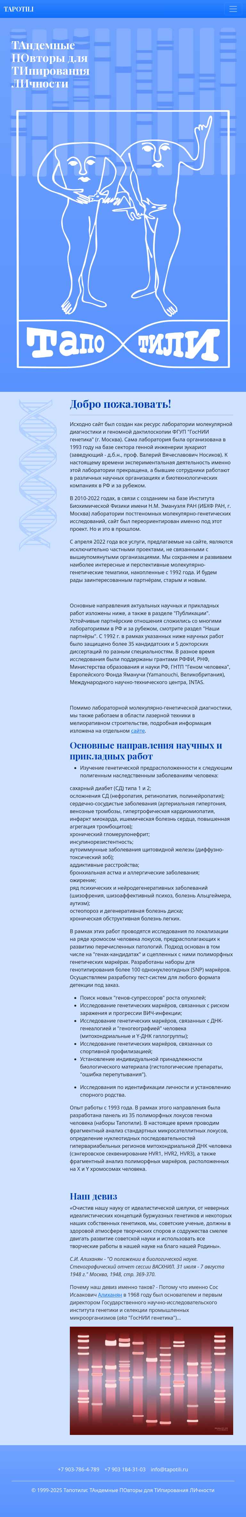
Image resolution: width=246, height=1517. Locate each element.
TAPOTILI (19, 8)
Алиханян (110, 1294)
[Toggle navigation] (233, 9)
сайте (138, 730)
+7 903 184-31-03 (124, 1469)
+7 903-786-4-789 (78, 1469)
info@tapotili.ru (169, 1469)
